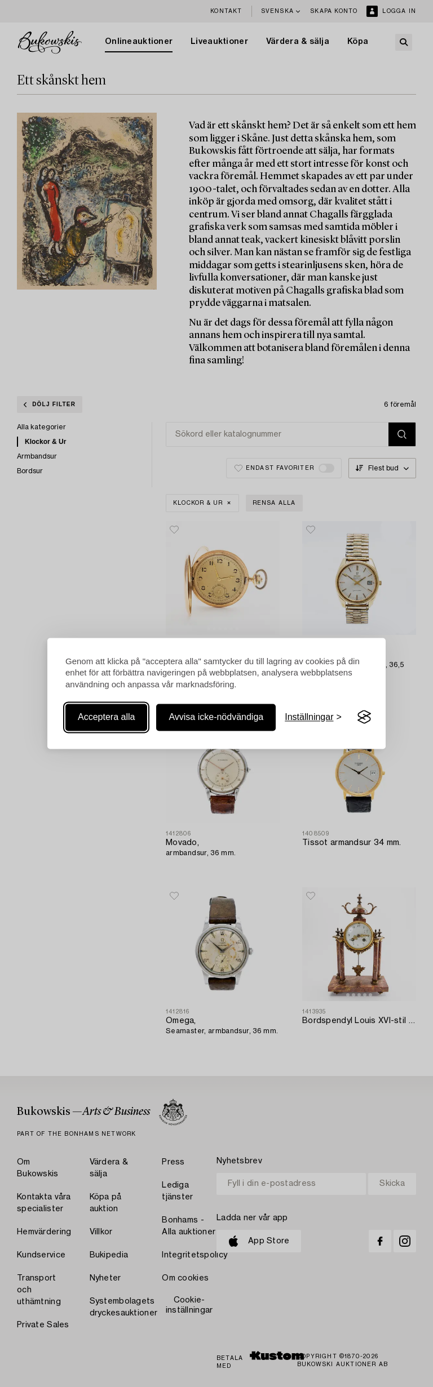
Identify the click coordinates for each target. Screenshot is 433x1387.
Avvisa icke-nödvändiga (216, 717)
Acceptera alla (106, 717)
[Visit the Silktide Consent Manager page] (364, 717)
